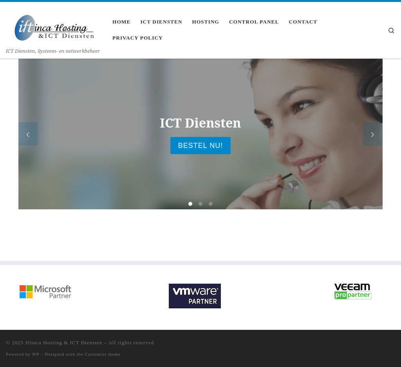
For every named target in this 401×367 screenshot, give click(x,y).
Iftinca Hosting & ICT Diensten (64, 342)
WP (35, 354)
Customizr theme (103, 354)
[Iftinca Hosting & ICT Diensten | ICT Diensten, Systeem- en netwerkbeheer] (53, 24)
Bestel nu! (200, 145)
